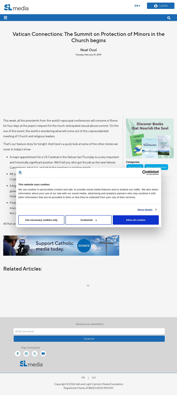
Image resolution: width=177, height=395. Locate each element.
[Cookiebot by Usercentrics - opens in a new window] (145, 172)
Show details (144, 209)
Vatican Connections (156, 167)
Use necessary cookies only (41, 220)
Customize (89, 220)
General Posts (135, 167)
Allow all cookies (136, 220)
